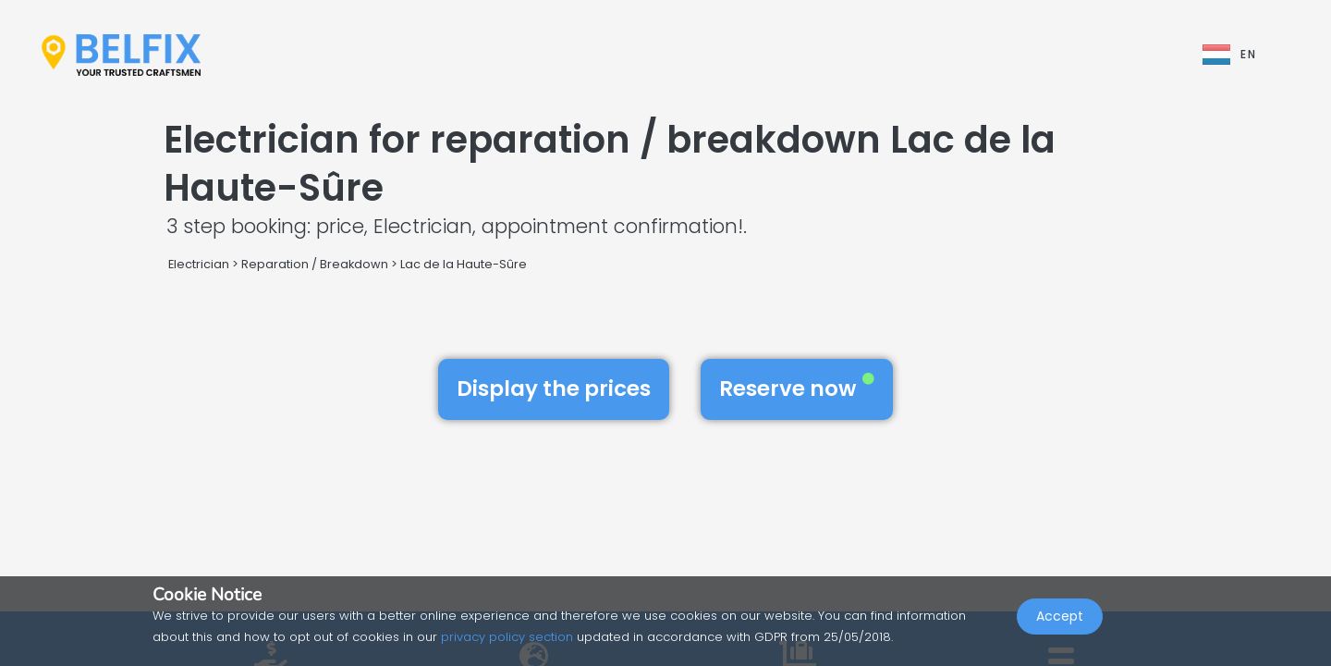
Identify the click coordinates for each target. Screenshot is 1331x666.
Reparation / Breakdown (314, 264)
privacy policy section (507, 637)
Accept (1059, 625)
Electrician (198, 264)
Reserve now (796, 388)
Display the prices (554, 388)
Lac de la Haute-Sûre (463, 264)
